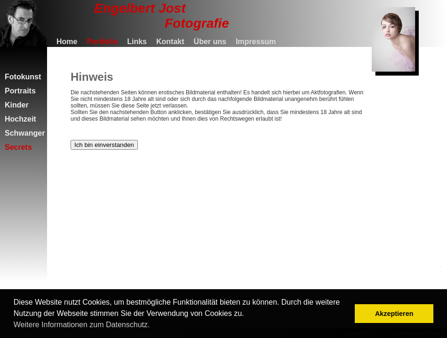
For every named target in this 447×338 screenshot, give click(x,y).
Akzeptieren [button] (394, 313)
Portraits (20, 91)
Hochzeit (20, 119)
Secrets (18, 147)
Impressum (256, 42)
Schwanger (25, 133)
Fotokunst (23, 77)
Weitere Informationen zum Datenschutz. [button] (82, 325)
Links (137, 42)
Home (66, 42)
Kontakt (170, 42)
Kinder (17, 105)
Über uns (210, 42)
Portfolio (102, 42)
